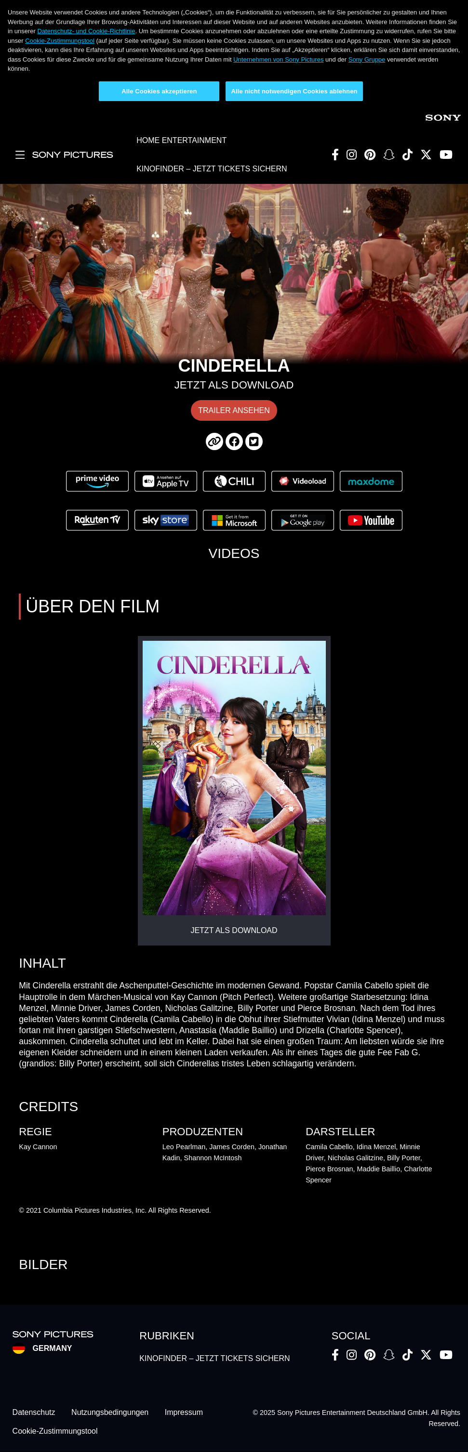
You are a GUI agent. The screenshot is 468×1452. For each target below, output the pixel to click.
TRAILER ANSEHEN (233, 410)
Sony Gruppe (367, 59)
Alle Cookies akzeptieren (159, 91)
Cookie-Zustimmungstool (59, 40)
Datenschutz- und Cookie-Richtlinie (86, 31)
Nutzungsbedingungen (109, 1413)
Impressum (184, 1413)
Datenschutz (34, 1413)
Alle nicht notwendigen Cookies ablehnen (294, 91)
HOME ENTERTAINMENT (181, 140)
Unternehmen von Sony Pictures (278, 59)
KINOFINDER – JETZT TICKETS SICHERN (211, 169)
